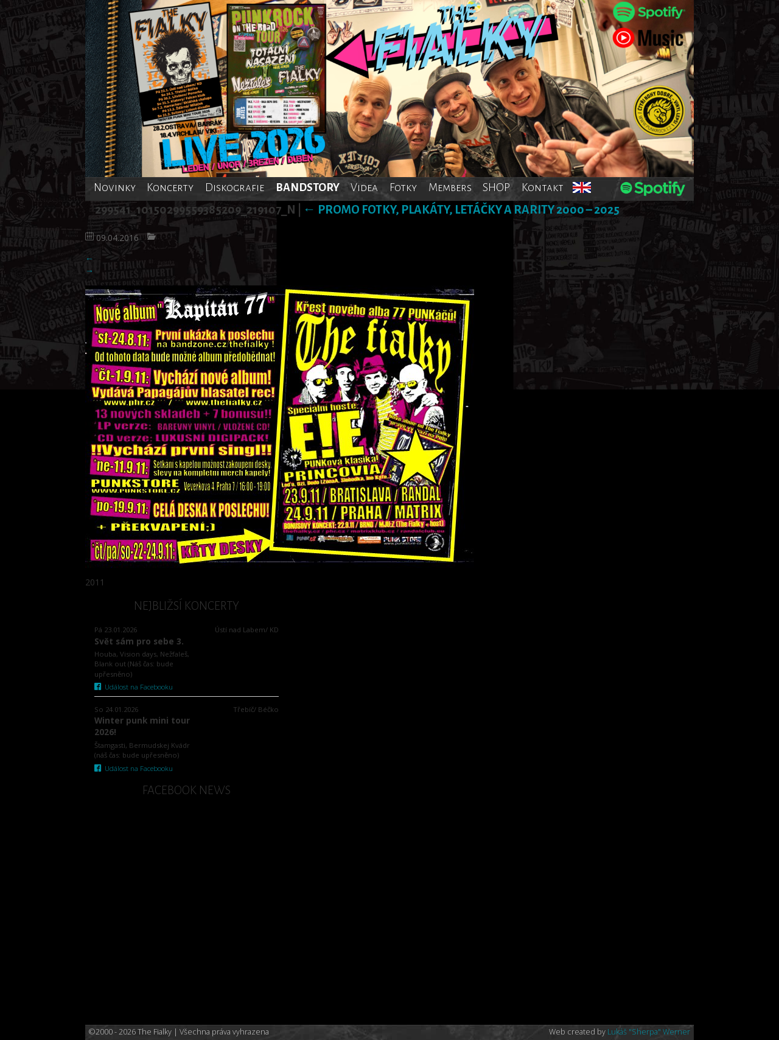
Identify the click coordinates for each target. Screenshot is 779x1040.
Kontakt (543, 187)
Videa (364, 187)
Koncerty (170, 187)
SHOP (496, 187)
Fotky (403, 187)
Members (450, 187)
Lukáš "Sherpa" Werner (648, 1032)
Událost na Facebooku (133, 686)
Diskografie (234, 187)
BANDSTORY (308, 187)
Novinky (115, 187)
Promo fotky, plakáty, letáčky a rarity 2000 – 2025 (461, 209)
